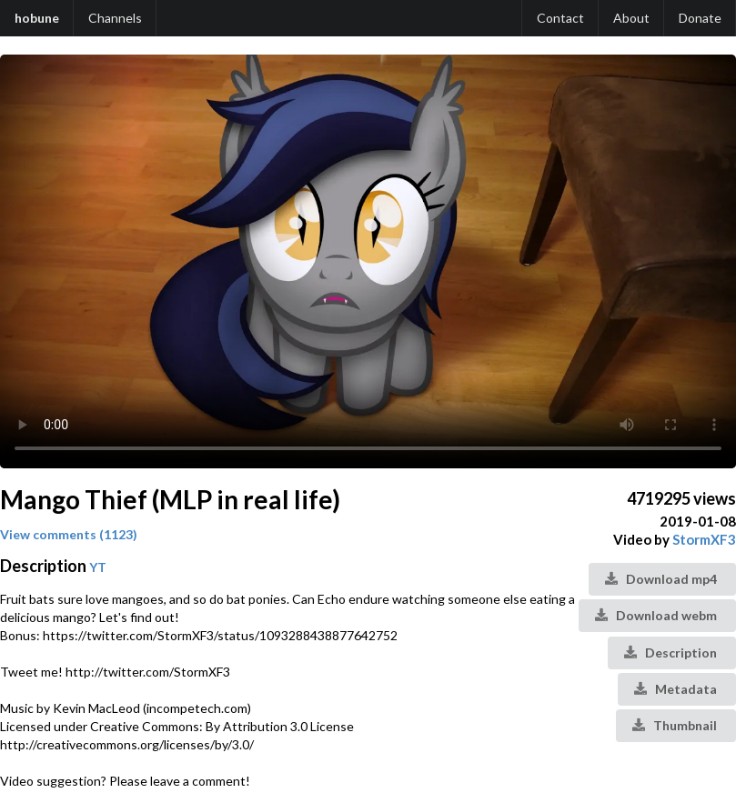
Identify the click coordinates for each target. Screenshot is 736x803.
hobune (37, 17)
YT (97, 567)
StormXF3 (704, 539)
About (631, 17)
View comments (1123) (68, 534)
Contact (560, 17)
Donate (700, 17)
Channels (115, 17)
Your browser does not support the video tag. (368, 261)
